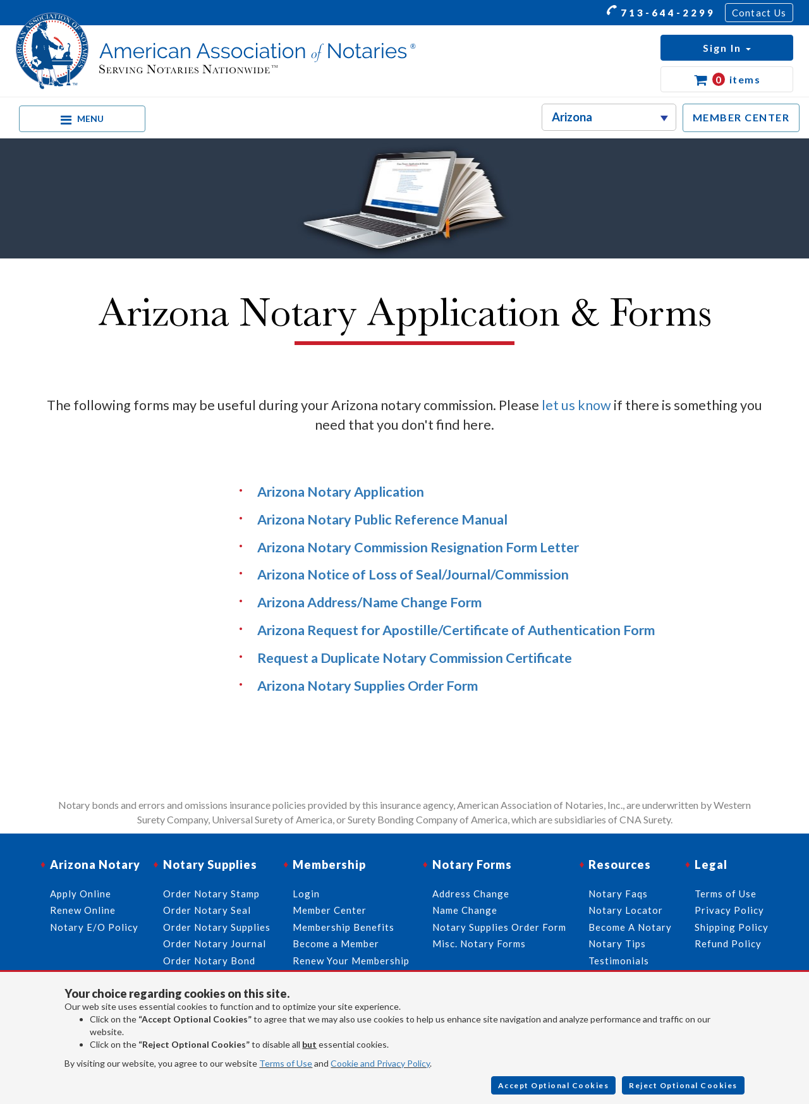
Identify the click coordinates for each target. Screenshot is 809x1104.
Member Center (330, 910)
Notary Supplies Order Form (499, 927)
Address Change (470, 893)
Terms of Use (285, 1063)
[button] (726, 48)
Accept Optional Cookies (553, 1085)
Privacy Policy (729, 910)
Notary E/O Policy (94, 927)
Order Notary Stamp (211, 893)
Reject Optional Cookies (683, 1085)
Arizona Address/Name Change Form (369, 602)
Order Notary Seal (207, 910)
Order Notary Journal (214, 943)
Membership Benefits (343, 927)
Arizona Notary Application (340, 491)
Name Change (464, 910)
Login (306, 893)
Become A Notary (630, 927)
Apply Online (80, 893)
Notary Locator (625, 910)
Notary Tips (617, 943)
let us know (576, 405)
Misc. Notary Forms (479, 943)
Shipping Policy (732, 927)
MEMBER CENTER (741, 117)
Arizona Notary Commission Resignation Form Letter (418, 547)
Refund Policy (728, 943)
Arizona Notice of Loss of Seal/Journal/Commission (413, 574)
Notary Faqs (618, 893)
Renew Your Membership (351, 960)
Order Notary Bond (209, 960)
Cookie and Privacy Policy (380, 1063)
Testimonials (618, 960)
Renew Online (83, 910)
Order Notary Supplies (217, 927)
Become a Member (336, 943)
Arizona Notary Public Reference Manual (382, 519)
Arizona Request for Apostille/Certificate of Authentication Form (456, 630)
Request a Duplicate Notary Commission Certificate (414, 658)
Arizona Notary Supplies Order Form (367, 685)
